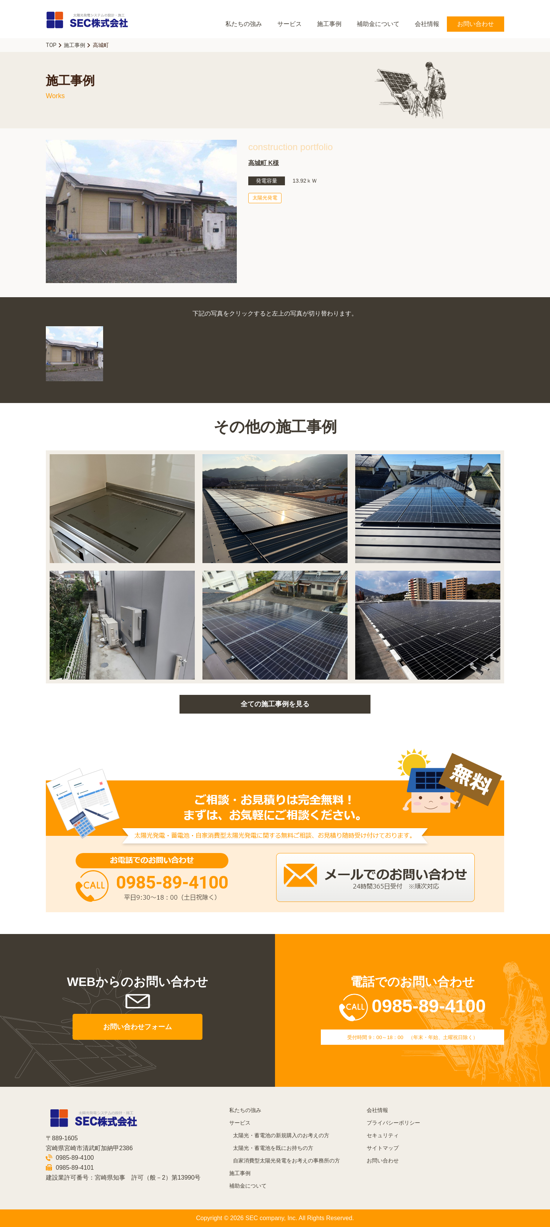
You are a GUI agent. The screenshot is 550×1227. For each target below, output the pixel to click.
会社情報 (427, 24)
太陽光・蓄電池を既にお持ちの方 (273, 1148)
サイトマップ (383, 1148)
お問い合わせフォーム (137, 1027)
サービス (289, 24)
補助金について (378, 24)
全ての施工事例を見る (275, 704)
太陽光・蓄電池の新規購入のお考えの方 (281, 1135)
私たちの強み (243, 24)
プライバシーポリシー (393, 1123)
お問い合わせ (475, 24)
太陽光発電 (264, 198)
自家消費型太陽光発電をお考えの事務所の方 (286, 1160)
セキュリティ (383, 1135)
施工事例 (329, 24)
